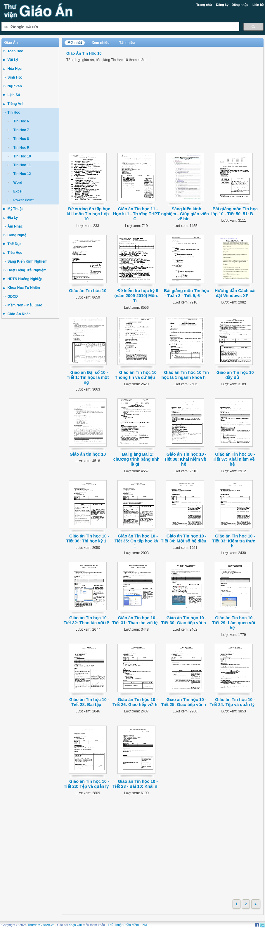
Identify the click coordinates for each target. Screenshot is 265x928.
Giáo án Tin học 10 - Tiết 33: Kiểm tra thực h (233, 541)
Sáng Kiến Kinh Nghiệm (28, 261)
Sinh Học (15, 77)
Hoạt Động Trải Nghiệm (27, 270)
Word (17, 183)
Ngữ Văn (15, 86)
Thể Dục (14, 244)
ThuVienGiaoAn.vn (40, 925)
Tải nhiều (127, 43)
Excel (17, 191)
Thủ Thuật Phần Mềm (123, 925)
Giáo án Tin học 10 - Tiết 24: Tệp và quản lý (232, 702)
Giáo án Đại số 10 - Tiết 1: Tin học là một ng (88, 377)
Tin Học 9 (21, 147)
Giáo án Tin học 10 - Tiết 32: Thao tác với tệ (86, 620)
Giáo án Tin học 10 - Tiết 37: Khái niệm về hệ (234, 459)
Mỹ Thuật (15, 209)
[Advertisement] (30, 412)
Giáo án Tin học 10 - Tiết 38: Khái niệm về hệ (185, 459)
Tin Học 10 (22, 156)
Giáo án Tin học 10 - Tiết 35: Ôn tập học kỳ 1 (136, 541)
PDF (145, 925)
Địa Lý (13, 218)
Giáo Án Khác (19, 314)
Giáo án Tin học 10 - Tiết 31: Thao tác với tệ (135, 620)
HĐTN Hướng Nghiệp (25, 279)
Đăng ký (222, 4)
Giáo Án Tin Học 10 (84, 53)
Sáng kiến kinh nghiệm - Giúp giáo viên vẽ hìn (185, 214)
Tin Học (14, 112)
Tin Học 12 (22, 174)
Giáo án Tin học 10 (87, 290)
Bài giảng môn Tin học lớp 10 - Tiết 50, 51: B (234, 211)
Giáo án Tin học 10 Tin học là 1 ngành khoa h (185, 375)
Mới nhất (74, 43)
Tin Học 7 (21, 130)
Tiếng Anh (16, 104)
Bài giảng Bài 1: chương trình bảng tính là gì (136, 459)
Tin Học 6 (21, 121)
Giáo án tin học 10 (88, 454)
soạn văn (75, 925)
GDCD (13, 296)
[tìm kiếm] (119, 27)
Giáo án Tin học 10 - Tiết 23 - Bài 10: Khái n (135, 784)
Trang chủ (204, 4)
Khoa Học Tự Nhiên (24, 288)
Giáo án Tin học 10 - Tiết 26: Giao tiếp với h (135, 702)
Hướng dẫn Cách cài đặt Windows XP (235, 293)
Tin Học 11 (22, 165)
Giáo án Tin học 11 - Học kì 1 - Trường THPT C (136, 214)
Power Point (23, 200)
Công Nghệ (17, 235)
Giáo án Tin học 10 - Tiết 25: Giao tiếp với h (183, 702)
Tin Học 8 (21, 139)
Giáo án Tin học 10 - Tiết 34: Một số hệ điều (184, 538)
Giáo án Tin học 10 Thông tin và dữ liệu (136, 375)
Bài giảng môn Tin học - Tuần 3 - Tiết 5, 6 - (186, 293)
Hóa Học (15, 69)
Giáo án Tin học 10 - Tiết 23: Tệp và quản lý (86, 784)
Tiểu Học (15, 253)
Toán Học (15, 51)
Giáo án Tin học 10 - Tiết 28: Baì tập (89, 702)
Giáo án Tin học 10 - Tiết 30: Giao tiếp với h (183, 620)
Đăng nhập (240, 4)
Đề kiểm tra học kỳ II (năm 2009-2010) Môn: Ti (136, 295)
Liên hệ (258, 4)
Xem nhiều (101, 43)
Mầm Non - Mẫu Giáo (25, 305)
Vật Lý (13, 60)
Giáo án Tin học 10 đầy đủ (235, 375)
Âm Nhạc (15, 226)
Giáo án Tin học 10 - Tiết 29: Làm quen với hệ (233, 622)
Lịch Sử (14, 95)
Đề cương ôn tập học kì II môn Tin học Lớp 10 (88, 214)
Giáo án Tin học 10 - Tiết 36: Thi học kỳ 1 (87, 538)
